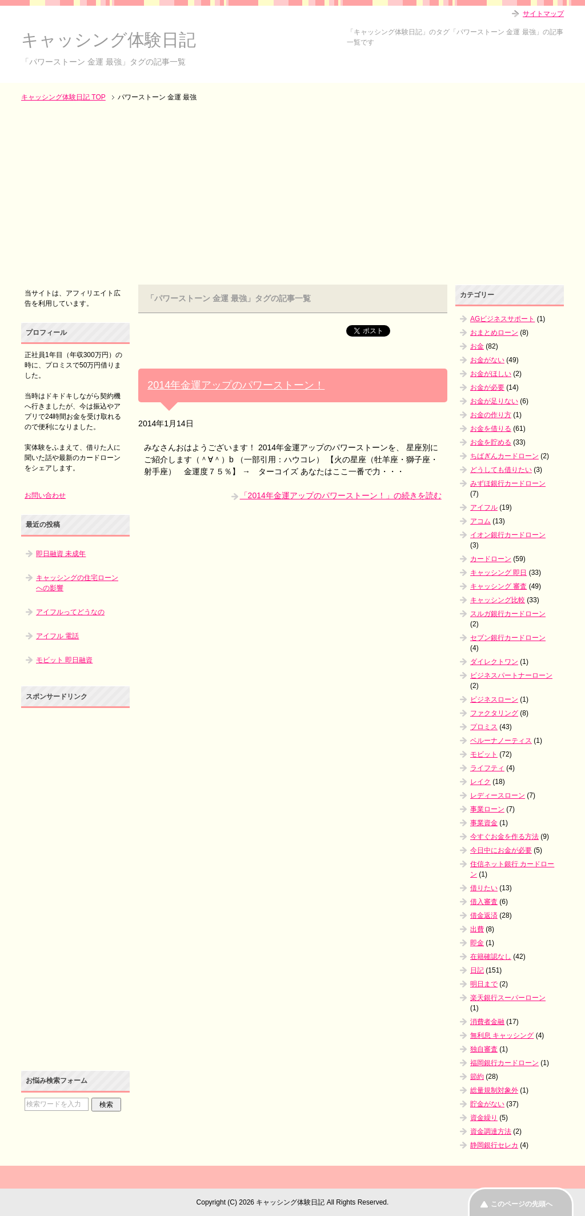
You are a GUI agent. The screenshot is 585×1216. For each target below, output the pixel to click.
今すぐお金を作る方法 (504, 837)
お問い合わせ (45, 495)
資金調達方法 (490, 1131)
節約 (477, 1077)
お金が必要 (487, 387)
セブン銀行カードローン (508, 638)
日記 (477, 970)
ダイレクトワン (494, 662)
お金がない (487, 360)
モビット (484, 754)
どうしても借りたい (501, 470)
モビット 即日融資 (64, 660)
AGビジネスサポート (502, 319)
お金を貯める (490, 442)
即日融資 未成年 (61, 554)
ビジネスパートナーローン (511, 675)
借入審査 (484, 902)
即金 (477, 943)
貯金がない (487, 1104)
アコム (480, 521)
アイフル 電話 (57, 636)
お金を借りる (490, 429)
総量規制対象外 (494, 1090)
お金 (477, 346)
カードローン (490, 559)
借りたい (484, 888)
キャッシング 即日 (498, 573)
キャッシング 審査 (498, 586)
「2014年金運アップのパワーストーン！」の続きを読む (341, 495)
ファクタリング (494, 713)
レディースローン (497, 795)
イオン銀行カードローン (508, 535)
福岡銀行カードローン (504, 1063)
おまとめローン (494, 333)
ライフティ (487, 768)
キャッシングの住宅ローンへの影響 (77, 583)
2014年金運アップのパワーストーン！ (235, 385)
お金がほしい (490, 374)
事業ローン (487, 809)
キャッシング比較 (497, 600)
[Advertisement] (292, 194)
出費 (477, 929)
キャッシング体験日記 (108, 39)
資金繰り (484, 1118)
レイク (480, 782)
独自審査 (484, 1049)
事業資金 (484, 823)
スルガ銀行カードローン (508, 614)
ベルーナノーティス (501, 741)
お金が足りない (494, 401)
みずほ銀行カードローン (508, 483)
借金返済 (484, 915)
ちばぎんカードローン (504, 456)
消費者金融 (487, 1022)
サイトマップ (543, 14)
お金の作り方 (490, 415)
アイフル (484, 507)
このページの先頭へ (521, 1204)
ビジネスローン (494, 699)
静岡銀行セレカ (494, 1145)
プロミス (484, 727)
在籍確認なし (490, 957)
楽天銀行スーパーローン (508, 998)
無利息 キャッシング (502, 1035)
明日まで (484, 984)
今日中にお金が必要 (501, 850)
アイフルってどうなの (70, 612)
